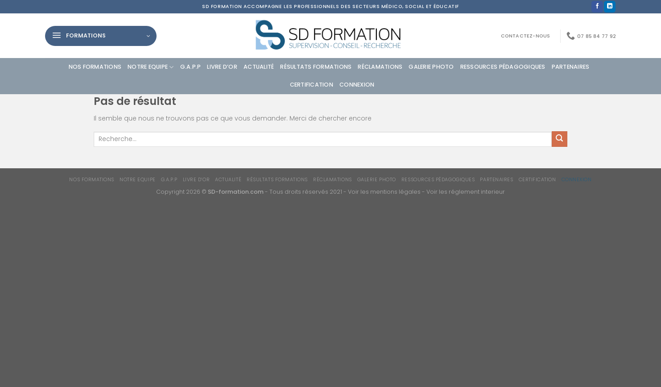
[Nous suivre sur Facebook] (597, 7)
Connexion (356, 84)
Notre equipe (151, 67)
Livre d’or (222, 67)
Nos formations (95, 67)
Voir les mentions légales (384, 192)
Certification (311, 84)
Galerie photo (431, 67)
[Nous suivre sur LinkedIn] (610, 7)
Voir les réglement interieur (465, 192)
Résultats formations (315, 67)
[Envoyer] (559, 139)
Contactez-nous (525, 36)
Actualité (259, 67)
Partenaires (571, 67)
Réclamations (380, 67)
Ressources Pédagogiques (502, 67)
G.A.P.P (190, 67)
